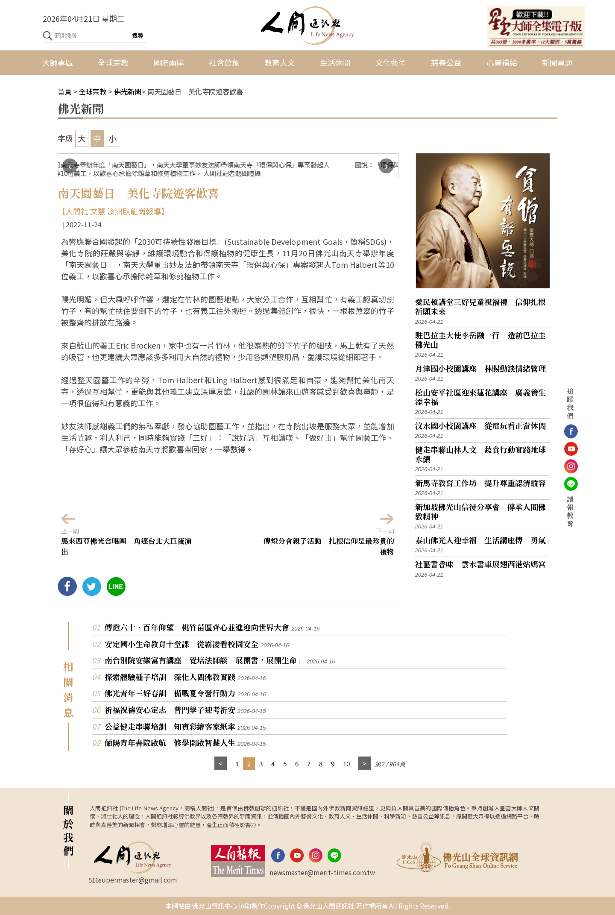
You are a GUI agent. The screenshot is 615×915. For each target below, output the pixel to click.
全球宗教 (113, 62)
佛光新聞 (127, 91)
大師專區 (57, 62)
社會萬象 (224, 62)
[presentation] (69, 165)
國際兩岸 (168, 62)
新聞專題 (557, 62)
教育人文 (279, 62)
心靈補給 (501, 62)
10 (346, 763)
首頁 (64, 91)
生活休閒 (335, 62)
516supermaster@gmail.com (132, 879)
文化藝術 (390, 62)
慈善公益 (446, 62)
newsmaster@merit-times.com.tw (322, 872)
